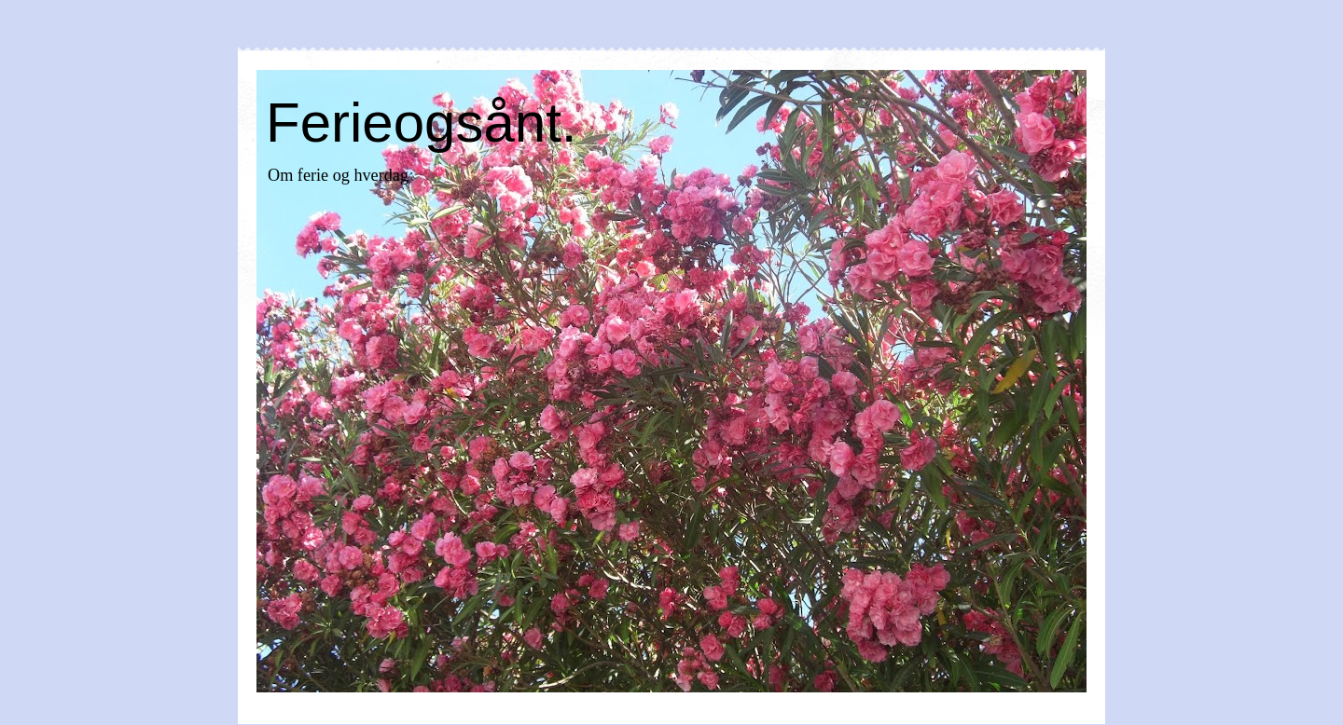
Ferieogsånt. (421, 122)
